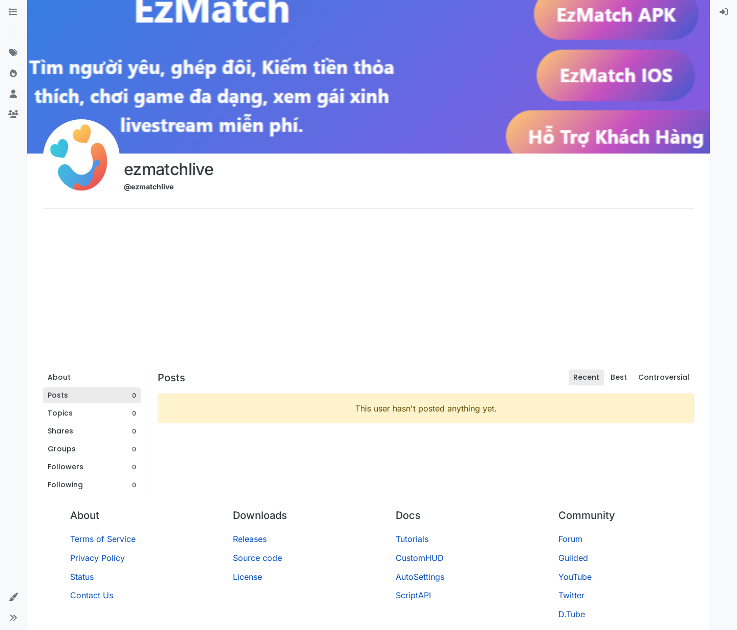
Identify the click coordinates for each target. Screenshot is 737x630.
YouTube (575, 577)
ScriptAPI (413, 595)
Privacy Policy (97, 558)
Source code (257, 558)
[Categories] (13, 12)
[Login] (723, 12)
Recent (586, 377)
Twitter (571, 595)
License (247, 577)
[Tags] (13, 53)
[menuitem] (723, 12)
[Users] (13, 94)
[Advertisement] (368, 292)
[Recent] (13, 33)
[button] (13, 597)
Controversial (663, 377)
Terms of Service (103, 539)
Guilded (573, 558)
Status (82, 577)
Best (619, 377)
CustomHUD (420, 558)
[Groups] (13, 114)
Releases (250, 539)
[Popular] (13, 74)
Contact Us (91, 595)
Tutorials (412, 539)
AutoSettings (420, 577)
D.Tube (571, 614)
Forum (570, 539)
